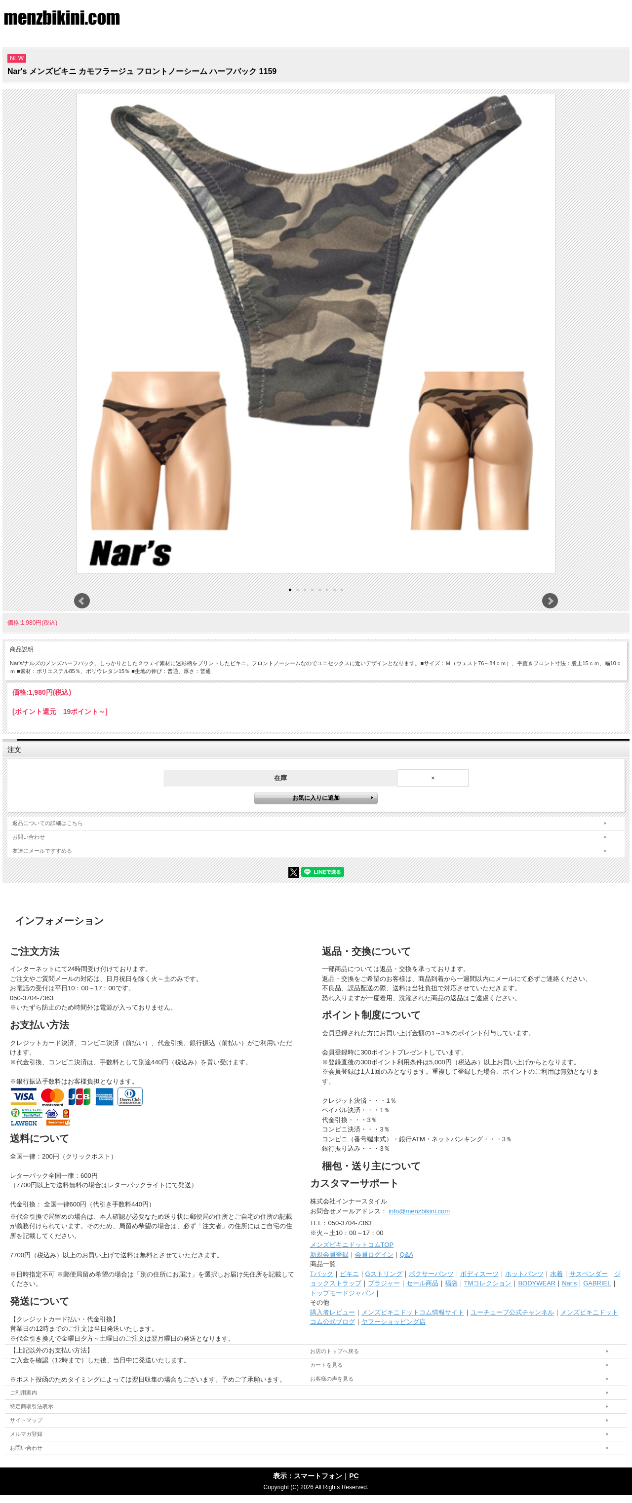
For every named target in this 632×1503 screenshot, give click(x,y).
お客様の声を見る (332, 1379)
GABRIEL (597, 1283)
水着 (556, 1274)
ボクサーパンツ (431, 1274)
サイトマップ (26, 1420)
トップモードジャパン (342, 1293)
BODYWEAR (536, 1283)
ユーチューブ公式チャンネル (512, 1312)
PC (353, 1476)
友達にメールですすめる (42, 851)
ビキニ (349, 1274)
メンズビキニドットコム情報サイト (412, 1312)
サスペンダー (588, 1274)
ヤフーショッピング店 (393, 1321)
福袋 (451, 1283)
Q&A (406, 1254)
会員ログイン (374, 1254)
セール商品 (422, 1283)
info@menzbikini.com (419, 1211)
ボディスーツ (479, 1274)
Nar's (569, 1283)
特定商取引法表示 (31, 1406)
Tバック (321, 1274)
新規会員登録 (329, 1254)
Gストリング (383, 1274)
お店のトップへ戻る (334, 1351)
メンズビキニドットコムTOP (352, 1244)
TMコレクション (488, 1283)
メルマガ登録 (26, 1434)
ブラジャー (384, 1283)
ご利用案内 (23, 1392)
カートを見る (326, 1365)
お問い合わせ (28, 837)
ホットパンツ (524, 1274)
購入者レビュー (332, 1312)
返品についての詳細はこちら (47, 823)
